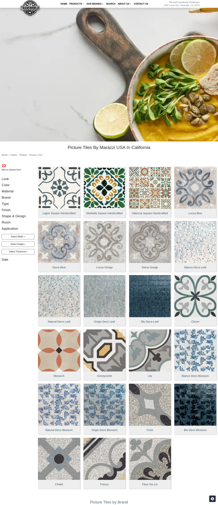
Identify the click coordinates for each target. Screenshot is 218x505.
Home (64, 4)
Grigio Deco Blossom (104, 430)
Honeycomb (104, 375)
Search (111, 4)
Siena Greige (150, 267)
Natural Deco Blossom (59, 430)
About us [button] (124, 4)
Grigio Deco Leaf (104, 321)
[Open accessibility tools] (212, 498)
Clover (195, 321)
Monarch (59, 375)
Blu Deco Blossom (195, 430)
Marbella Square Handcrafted (104, 213)
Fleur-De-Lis (150, 484)
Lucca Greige (104, 267)
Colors (13, 155)
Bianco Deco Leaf (195, 267)
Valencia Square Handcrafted (150, 213)
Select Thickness (17, 251)
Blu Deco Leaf (150, 321)
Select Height (17, 244)
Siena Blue (59, 267)
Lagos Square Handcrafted (59, 213)
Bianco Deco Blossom (195, 375)
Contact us (141, 4)
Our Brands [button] (94, 4)
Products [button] (76, 4)
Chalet (59, 484)
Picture (23, 155)
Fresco (104, 484)
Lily (150, 375)
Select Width (17, 236)
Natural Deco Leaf (59, 321)
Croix (150, 430)
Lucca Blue (195, 213)
